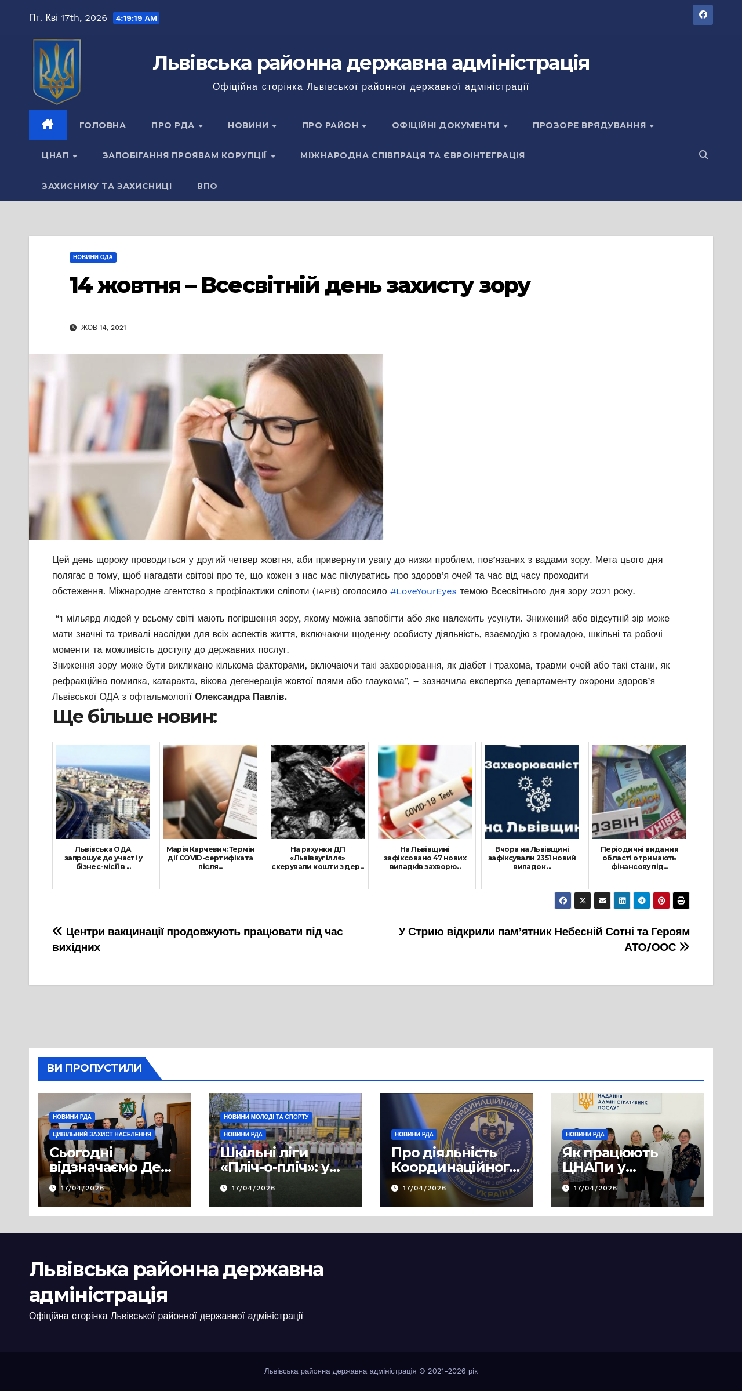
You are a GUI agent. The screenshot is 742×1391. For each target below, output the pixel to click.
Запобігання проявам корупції (186, 155)
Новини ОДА (93, 257)
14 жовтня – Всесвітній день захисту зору (300, 285)
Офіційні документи (447, 125)
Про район (331, 125)
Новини (249, 125)
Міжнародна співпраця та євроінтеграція (412, 155)
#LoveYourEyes (423, 591)
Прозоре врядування (591, 125)
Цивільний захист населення (102, 1134)
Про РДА (174, 125)
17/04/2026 (82, 1188)
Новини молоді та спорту (266, 1117)
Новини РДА (72, 1117)
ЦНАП (57, 155)
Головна (102, 125)
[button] (703, 155)
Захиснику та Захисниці (107, 186)
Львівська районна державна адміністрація (371, 62)
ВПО (207, 186)
